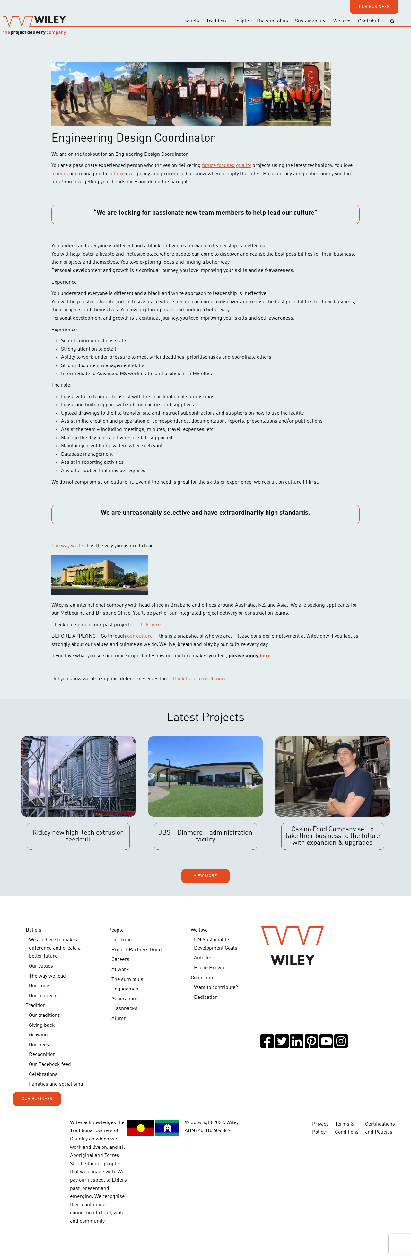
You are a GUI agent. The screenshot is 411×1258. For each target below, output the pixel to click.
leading (59, 174)
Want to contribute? (216, 987)
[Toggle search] (392, 22)
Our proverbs (44, 995)
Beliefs (191, 21)
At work (120, 969)
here (265, 656)
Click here (149, 625)
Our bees (39, 1045)
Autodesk (204, 958)
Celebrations (43, 1074)
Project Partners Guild (136, 950)
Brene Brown (209, 968)
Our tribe (121, 940)
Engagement (125, 989)
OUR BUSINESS (374, 7)
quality (243, 165)
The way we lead (69, 546)
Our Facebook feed (50, 1064)
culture (116, 174)
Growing (38, 1035)
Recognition (42, 1054)
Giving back (42, 1025)
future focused (218, 165)
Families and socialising (56, 1084)
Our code (39, 986)
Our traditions (44, 1015)
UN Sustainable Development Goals (215, 944)
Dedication (206, 997)
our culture (140, 636)
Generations (124, 999)
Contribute (370, 21)
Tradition (216, 21)
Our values (41, 966)
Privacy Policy (320, 1128)
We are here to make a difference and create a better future (55, 948)
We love (341, 21)
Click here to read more (199, 679)
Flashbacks (124, 1008)
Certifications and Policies (380, 1128)
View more (205, 876)
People (241, 21)
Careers (120, 959)
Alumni (119, 1018)
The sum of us (272, 21)
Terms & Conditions (347, 1128)
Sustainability (310, 21)
